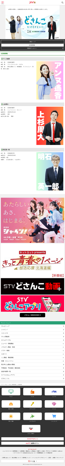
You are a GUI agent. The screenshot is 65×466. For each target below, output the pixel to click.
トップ (2, 384)
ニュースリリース (7, 451)
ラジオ (32, 396)
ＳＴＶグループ (18, 452)
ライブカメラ (32, 421)
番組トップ (32, 41)
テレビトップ (5, 326)
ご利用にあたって (6, 457)
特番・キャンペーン (7, 361)
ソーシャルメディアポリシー (39, 457)
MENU (2, 2)
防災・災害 (10, 409)
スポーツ (4, 354)
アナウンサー (32, 409)
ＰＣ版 (32, 461)
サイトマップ (60, 457)
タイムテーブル (6, 340)
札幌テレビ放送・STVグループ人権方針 (47, 451)
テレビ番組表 (5, 336)
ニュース (54, 396)
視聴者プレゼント (32, 48)
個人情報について (16, 457)
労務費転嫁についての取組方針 (44, 452)
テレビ (6, 384)
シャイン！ (4, 329)
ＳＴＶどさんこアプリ (8, 375)
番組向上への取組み (31, 451)
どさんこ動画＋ (31, 433)
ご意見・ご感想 (51, 457)
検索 (62, 2)
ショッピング (54, 421)
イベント (54, 409)
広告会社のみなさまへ (28, 452)
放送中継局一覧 (6, 371)
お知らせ (60, 451)
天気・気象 (10, 421)
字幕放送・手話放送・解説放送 (10, 368)
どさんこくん (5, 378)
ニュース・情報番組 (7, 343)
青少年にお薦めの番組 (8, 364)
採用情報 (15, 451)
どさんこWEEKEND (12, 384)
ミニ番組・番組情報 (7, 357)
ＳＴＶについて (32, 449)
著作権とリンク (26, 457)
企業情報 (22, 451)
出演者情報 (32, 45)
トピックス (4, 333)
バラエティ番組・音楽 (8, 347)
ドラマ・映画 (5, 350)
